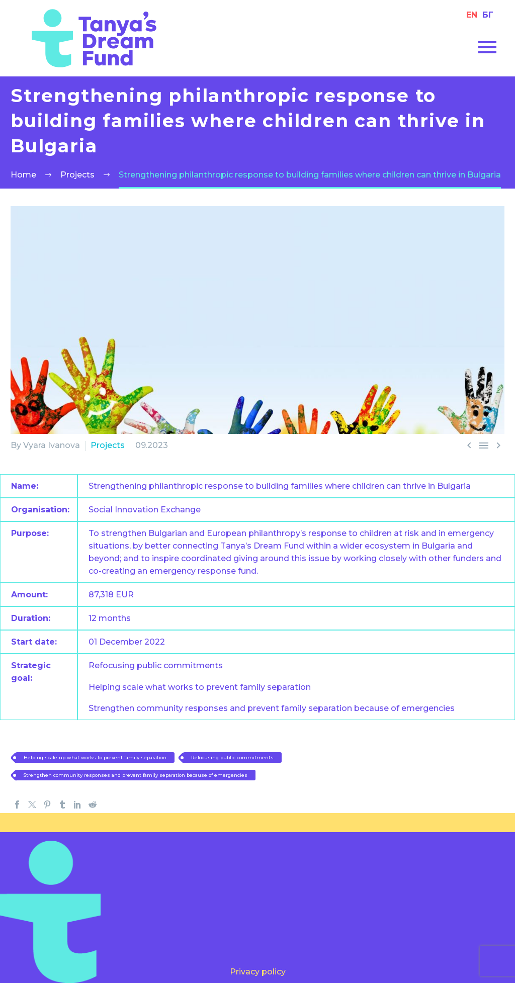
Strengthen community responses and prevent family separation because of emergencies (176, 774)
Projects (108, 445)
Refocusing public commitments (299, 757)
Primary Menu (487, 47)
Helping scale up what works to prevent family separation (121, 757)
